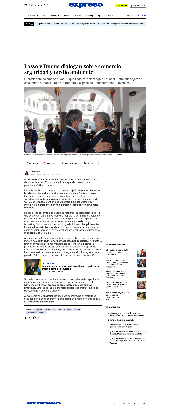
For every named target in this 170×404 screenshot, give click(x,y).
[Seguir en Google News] (49, 163)
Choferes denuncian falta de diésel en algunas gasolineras (117, 252)
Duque (77, 309)
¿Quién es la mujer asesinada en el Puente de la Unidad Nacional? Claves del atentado (128, 332)
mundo (130, 16)
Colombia (38, 309)
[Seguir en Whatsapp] (89, 163)
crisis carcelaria (64, 309)
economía (54, 16)
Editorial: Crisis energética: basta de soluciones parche (121, 23)
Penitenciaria (49, 309)
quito (101, 16)
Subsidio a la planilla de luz (83, 23)
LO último (29, 16)
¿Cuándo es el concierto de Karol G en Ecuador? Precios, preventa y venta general (127, 314)
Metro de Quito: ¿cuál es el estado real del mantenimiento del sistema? (117, 295)
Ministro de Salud (61, 23)
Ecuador (77, 16)
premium (141, 16)
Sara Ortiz (35, 172)
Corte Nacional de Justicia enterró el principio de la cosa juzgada (124, 325)
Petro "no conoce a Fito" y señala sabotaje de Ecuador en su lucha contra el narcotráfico (117, 263)
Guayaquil (90, 16)
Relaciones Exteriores (36, 313)
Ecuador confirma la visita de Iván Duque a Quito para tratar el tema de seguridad (70, 267)
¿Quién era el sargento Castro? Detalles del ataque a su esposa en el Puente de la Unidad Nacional (127, 340)
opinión (66, 16)
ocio (122, 16)
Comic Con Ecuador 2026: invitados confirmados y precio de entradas (117, 284)
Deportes (112, 16)
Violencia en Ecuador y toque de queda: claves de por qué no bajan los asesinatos (117, 274)
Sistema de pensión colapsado (122, 320)
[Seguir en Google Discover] (69, 163)
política (41, 16)
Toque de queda (43, 23)
